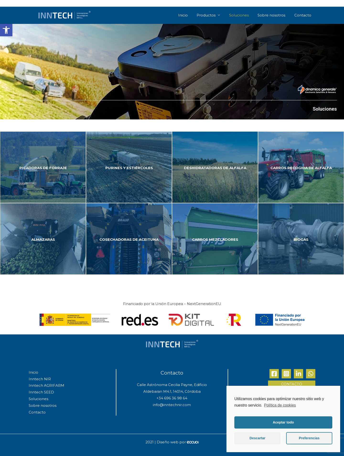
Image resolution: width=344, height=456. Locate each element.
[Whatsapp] (310, 373)
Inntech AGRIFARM (46, 385)
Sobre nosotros (272, 15)
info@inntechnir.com (172, 404)
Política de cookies (280, 405)
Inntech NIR (40, 379)
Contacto (303, 15)
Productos (208, 15)
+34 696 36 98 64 (171, 398)
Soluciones (240, 15)
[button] (6, 30)
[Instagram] (286, 373)
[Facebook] (274, 373)
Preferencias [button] (309, 438)
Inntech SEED (41, 392)
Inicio (186, 15)
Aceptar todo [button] (283, 422)
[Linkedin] (298, 373)
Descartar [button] (257, 438)
